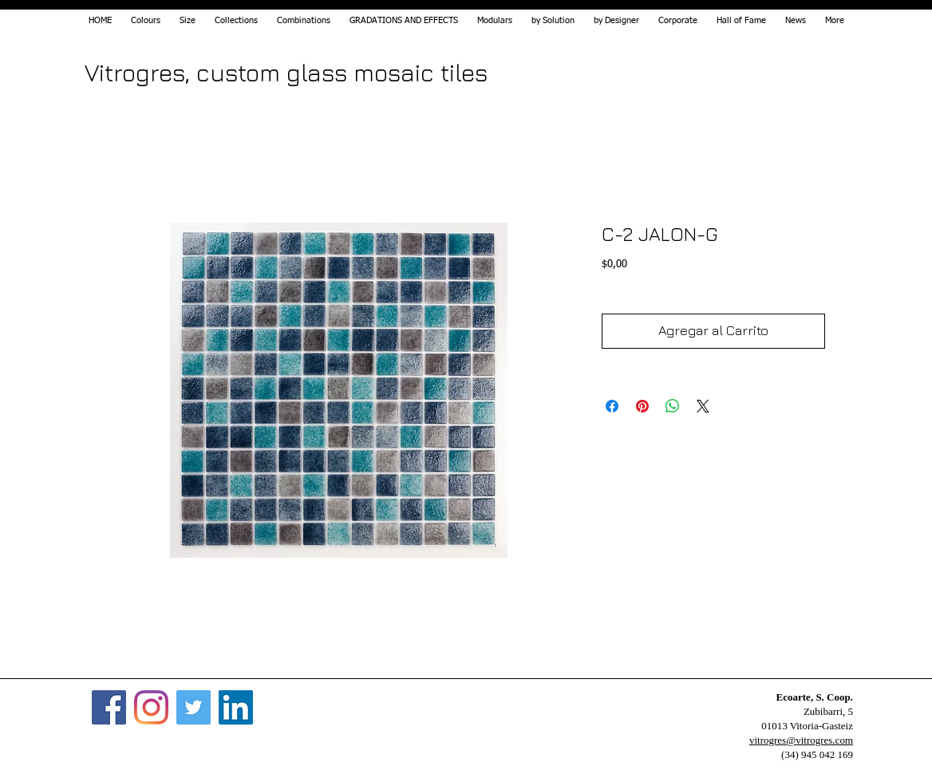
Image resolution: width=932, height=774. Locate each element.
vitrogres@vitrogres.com (801, 740)
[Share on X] (703, 406)
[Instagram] (151, 707)
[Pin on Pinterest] (642, 406)
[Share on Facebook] (612, 406)
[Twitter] (193, 707)
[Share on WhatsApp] (672, 406)
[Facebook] (109, 707)
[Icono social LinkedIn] (236, 707)
